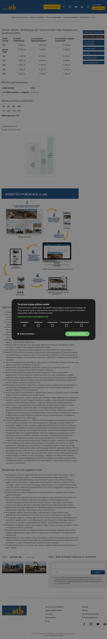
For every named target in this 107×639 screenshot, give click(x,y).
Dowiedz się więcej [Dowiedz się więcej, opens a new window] (45, 313)
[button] (53, 317)
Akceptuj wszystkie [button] (77, 334)
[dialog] (53, 319)
